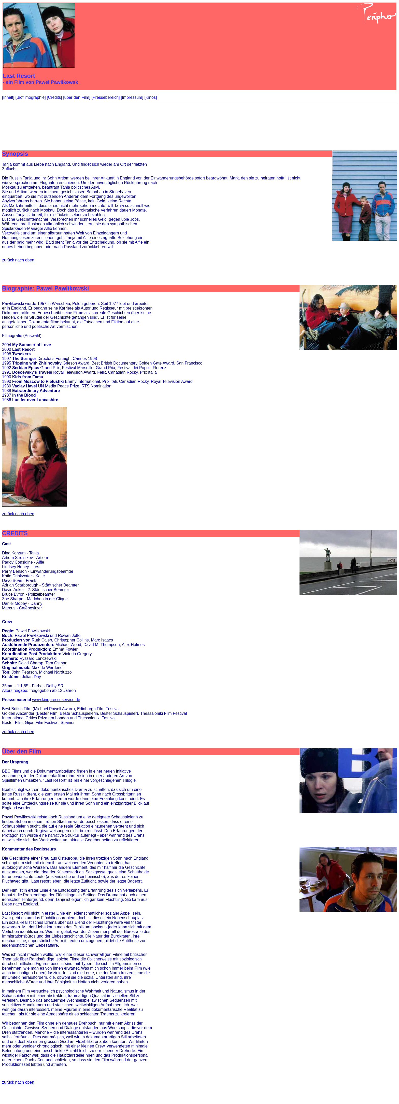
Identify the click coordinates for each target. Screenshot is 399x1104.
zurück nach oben (18, 260)
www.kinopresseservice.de (56, 699)
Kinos (151, 97)
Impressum (132, 97)
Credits (54, 97)
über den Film (76, 97)
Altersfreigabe (14, 690)
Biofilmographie (31, 97)
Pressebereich (106, 97)
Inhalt (8, 97)
